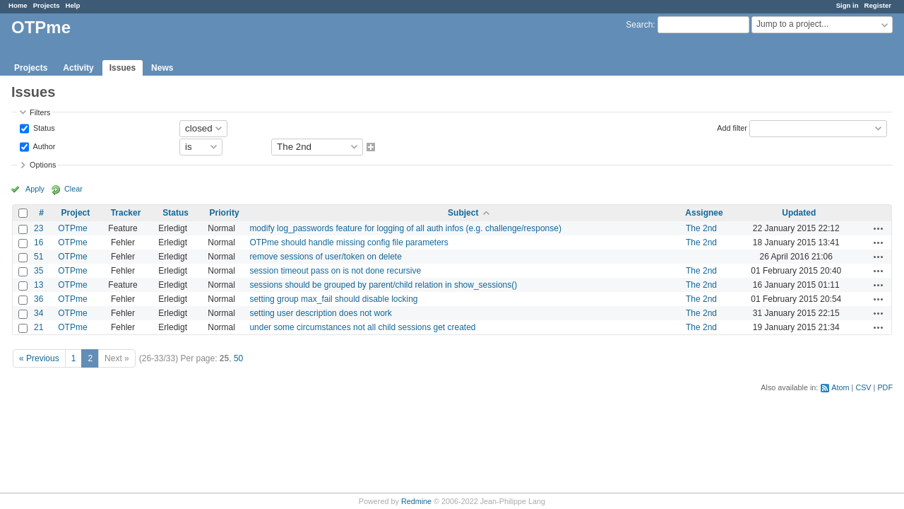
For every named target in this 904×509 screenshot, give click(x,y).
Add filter (732, 127)
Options (43, 164)
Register (877, 5)
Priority (224, 213)
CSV (863, 387)
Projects (46, 5)
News (162, 68)
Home (18, 5)
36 (38, 299)
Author (43, 145)
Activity (78, 68)
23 (38, 228)
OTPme (72, 228)
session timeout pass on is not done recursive (335, 271)
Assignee (703, 213)
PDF (885, 387)
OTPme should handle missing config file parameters (348, 242)
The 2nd (701, 228)
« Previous (39, 358)
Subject (463, 213)
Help (73, 5)
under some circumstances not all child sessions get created (362, 327)
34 (38, 313)
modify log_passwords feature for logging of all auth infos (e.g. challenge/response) (405, 228)
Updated (799, 213)
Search (639, 25)
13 (38, 285)
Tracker (126, 213)
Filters (40, 112)
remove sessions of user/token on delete (325, 257)
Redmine (416, 501)
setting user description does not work (320, 313)
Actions (878, 228)
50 (238, 358)
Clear (73, 189)
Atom (840, 387)
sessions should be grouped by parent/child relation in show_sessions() (383, 285)
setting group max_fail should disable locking (333, 299)
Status (43, 127)
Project (75, 213)
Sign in (847, 5)
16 (38, 242)
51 (38, 257)
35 (38, 271)
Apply (34, 189)
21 (38, 327)
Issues (122, 68)
